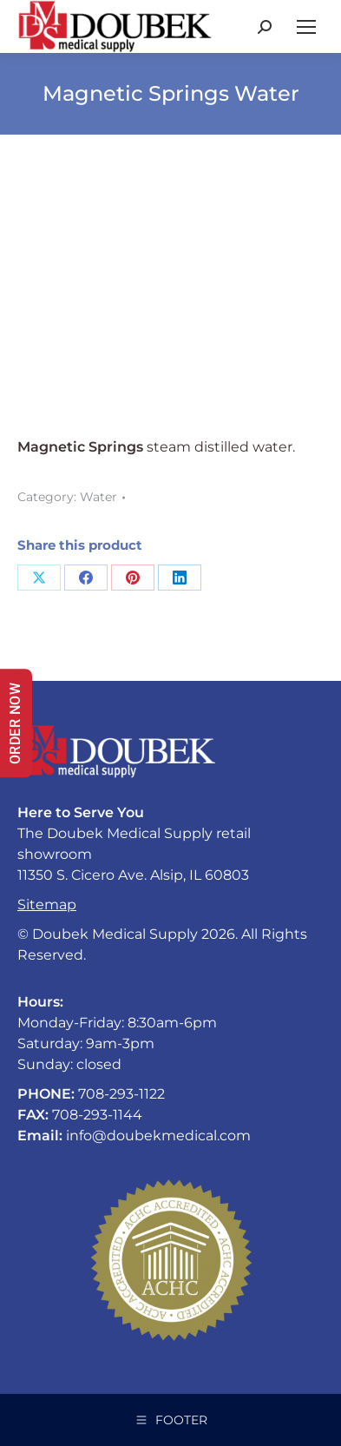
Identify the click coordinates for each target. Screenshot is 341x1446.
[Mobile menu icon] (306, 27)
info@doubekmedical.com (158, 1135)
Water (98, 497)
